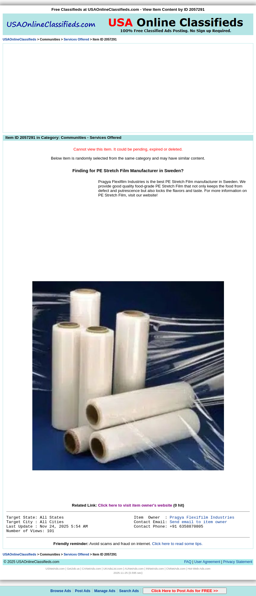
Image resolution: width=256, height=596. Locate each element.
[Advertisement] (128, 87)
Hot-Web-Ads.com (199, 568)
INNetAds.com (155, 568)
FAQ (187, 562)
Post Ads (82, 591)
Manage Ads (104, 591)
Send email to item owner (198, 522)
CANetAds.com (91, 568)
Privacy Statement (237, 562)
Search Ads (129, 591)
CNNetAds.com (175, 568)
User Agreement (207, 562)
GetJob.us (73, 568)
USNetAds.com (55, 568)
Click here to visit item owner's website (135, 505)
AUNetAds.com (134, 568)
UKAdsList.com (112, 568)
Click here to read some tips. (177, 543)
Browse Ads (60, 591)
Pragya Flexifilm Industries (202, 517)
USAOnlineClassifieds (19, 39)
